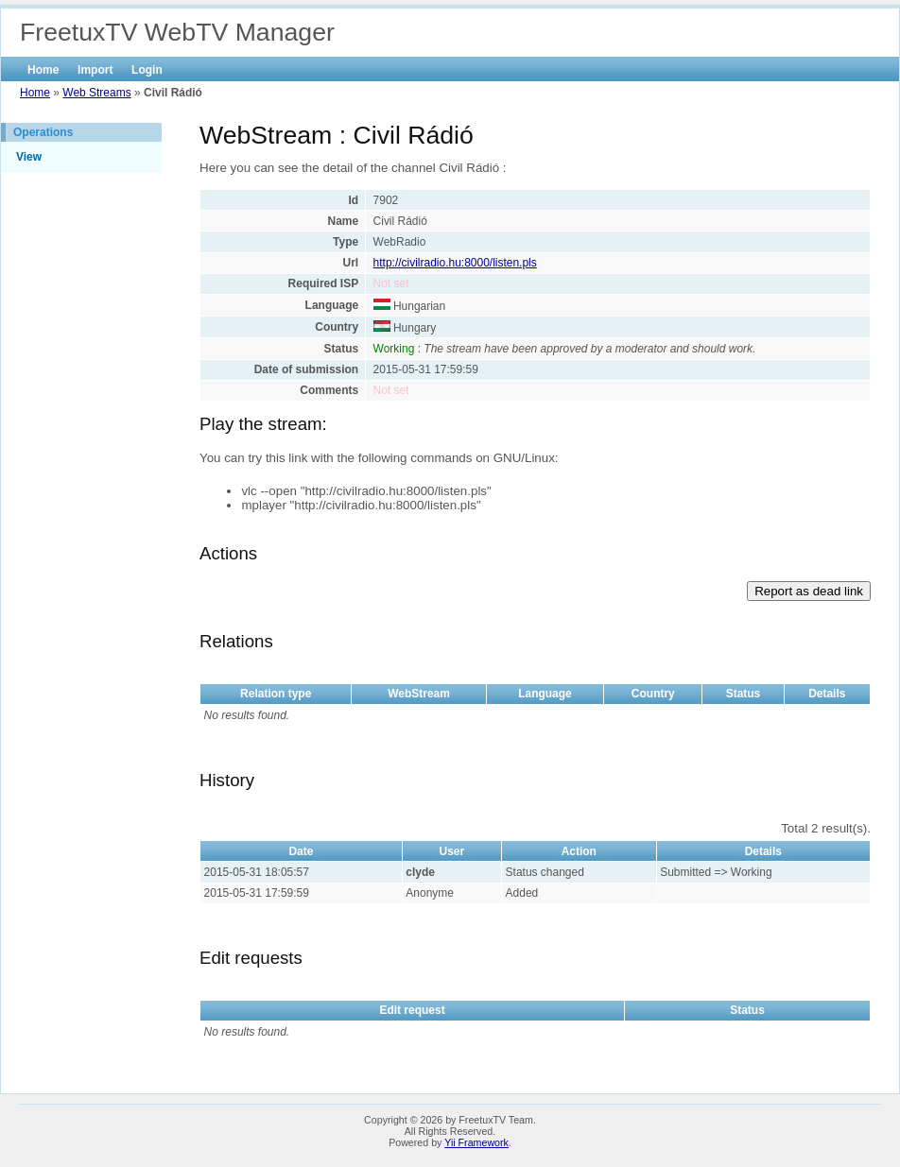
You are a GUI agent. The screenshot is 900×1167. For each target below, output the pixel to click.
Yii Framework (476, 1142)
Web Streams (96, 92)
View (29, 156)
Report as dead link (808, 591)
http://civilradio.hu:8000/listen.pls (455, 262)
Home (43, 70)
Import (95, 70)
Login (147, 70)
